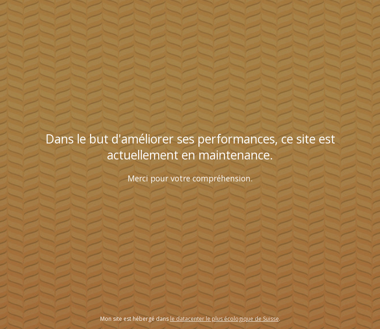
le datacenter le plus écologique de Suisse (224, 319)
